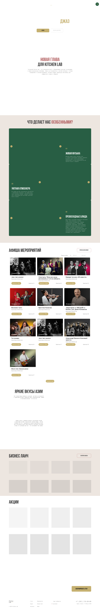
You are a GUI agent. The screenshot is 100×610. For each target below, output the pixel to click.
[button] (81, 589)
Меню (38, 606)
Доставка (55, 603)
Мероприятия (40, 601)
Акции (31, 603)
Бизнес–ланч (40, 603)
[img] (52, 601)
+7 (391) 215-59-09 (19, 591)
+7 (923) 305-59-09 (37, 591)
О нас (31, 601)
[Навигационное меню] (97, 4)
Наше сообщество (57, 601)
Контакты (32, 606)
